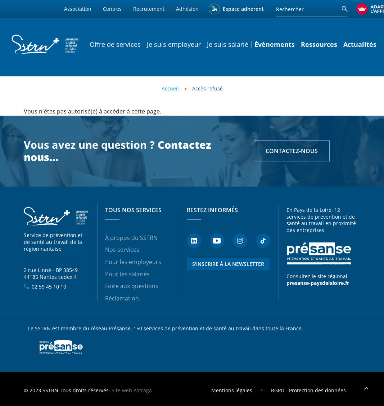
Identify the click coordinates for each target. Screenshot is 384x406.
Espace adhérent (243, 8)
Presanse (61, 347)
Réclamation (122, 298)
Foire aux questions (131, 286)
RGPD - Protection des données (308, 390)
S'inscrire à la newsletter (228, 263)
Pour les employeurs (133, 262)
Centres (112, 8)
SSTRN (56, 216)
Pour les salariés (127, 274)
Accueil (170, 88)
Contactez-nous (292, 151)
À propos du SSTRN (131, 238)
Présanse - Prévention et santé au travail (318, 253)
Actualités (359, 44)
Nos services (122, 250)
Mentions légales (231, 390)
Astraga (143, 390)
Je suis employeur (174, 44)
